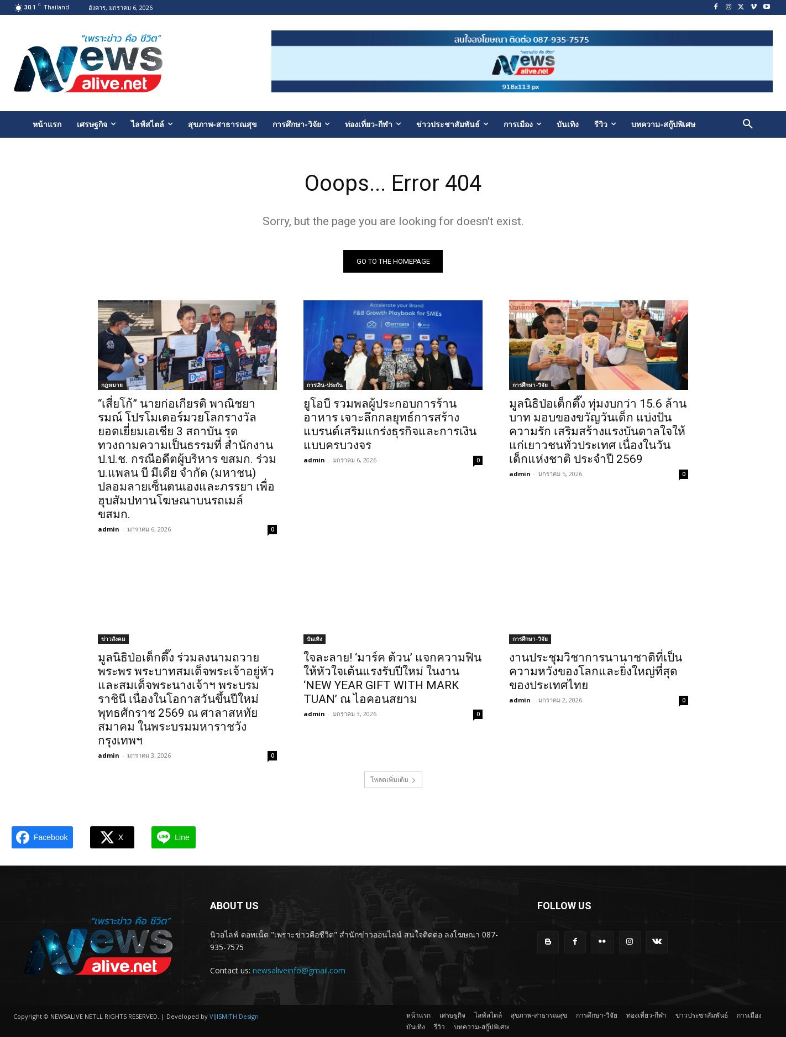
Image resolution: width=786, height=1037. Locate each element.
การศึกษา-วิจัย (530, 385)
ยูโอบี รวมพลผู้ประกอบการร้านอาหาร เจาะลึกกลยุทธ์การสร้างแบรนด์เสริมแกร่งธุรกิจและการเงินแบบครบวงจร (389, 424)
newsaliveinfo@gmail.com (299, 970)
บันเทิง (314, 639)
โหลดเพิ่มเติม (393, 779)
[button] (748, 124)
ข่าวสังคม (113, 639)
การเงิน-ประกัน (325, 385)
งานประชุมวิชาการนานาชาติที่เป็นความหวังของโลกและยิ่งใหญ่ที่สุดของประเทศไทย (595, 671)
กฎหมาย (112, 385)
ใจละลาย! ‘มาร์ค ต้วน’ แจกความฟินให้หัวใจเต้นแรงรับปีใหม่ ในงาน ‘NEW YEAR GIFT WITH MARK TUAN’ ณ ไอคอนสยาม (392, 678)
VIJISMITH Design (234, 1016)
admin (108, 529)
